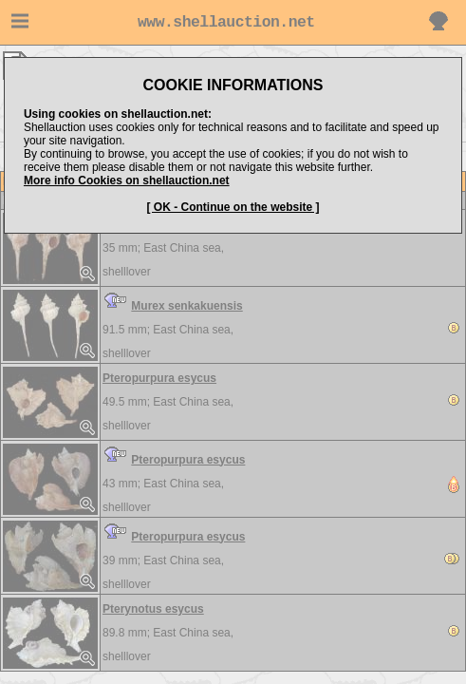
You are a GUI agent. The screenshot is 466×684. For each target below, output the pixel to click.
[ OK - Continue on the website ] (232, 207)
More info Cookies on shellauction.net (127, 180)
